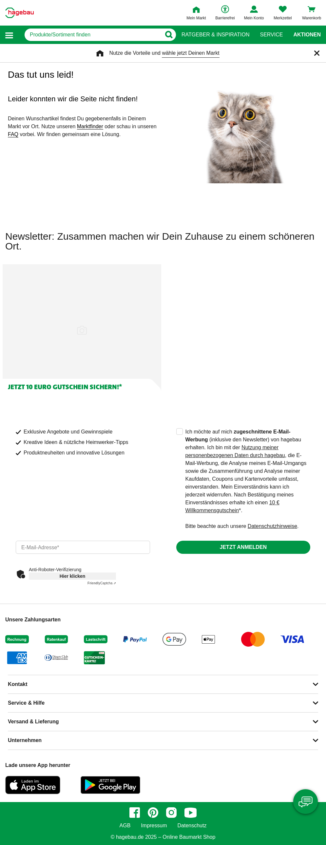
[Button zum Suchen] (168, 35)
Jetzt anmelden (243, 547)
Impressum (154, 825)
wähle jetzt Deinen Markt (190, 53)
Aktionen (307, 34)
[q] (93, 35)
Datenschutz (191, 825)
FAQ (13, 134)
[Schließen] (317, 53)
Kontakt (18, 684)
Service (271, 34)
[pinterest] (153, 812)
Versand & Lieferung (33, 721)
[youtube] (190, 812)
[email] (83, 547)
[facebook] (134, 812)
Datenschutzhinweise (272, 526)
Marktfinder (90, 126)
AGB (125, 825)
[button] (9, 35)
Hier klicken (73, 576)
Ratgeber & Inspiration (215, 34)
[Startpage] (19, 13)
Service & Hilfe (26, 703)
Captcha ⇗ (101, 583)
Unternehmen (25, 740)
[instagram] (171, 812)
